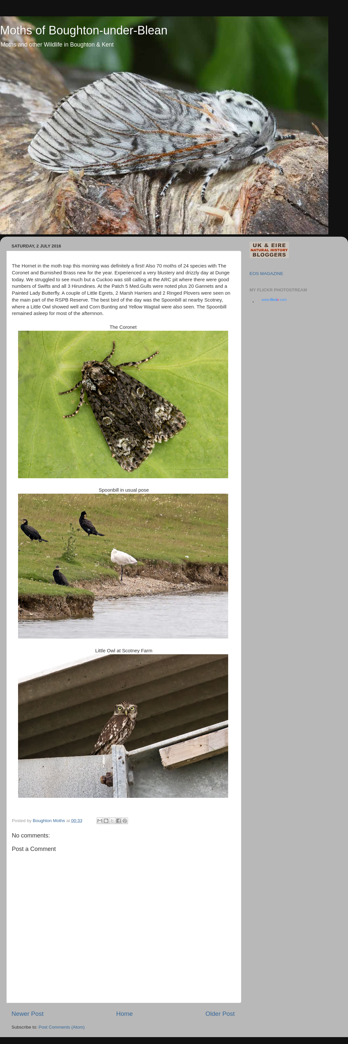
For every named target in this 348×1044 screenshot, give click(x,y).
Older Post (220, 1013)
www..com (274, 300)
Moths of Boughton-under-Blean (83, 30)
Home (124, 1013)
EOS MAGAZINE (266, 273)
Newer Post (27, 1013)
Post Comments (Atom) (62, 1027)
